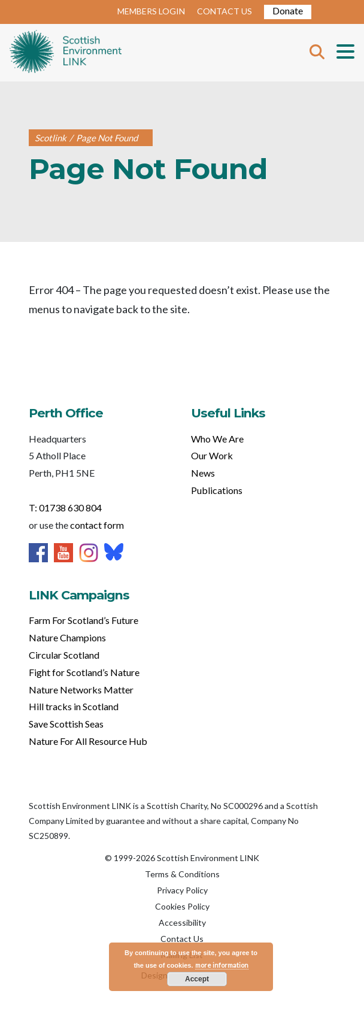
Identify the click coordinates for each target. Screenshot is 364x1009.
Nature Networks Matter (81, 689)
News (203, 472)
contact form (97, 525)
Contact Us (182, 939)
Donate (287, 10)
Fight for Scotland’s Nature (84, 672)
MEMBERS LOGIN (151, 11)
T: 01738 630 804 (65, 507)
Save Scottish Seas (66, 723)
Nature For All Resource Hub (88, 741)
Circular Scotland (64, 654)
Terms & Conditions (182, 874)
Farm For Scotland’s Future (83, 620)
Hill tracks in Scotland (74, 706)
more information (221, 965)
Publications (216, 490)
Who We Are (217, 438)
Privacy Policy (182, 890)
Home (66, 52)
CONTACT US (224, 11)
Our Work (212, 455)
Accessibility (182, 922)
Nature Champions (67, 637)
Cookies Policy (182, 906)
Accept (197, 979)
